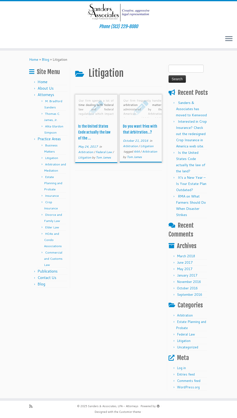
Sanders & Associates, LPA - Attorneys (113, 406)
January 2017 (187, 275)
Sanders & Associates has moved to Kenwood (191, 109)
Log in (181, 368)
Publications (48, 271)
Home (33, 59)
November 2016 (189, 281)
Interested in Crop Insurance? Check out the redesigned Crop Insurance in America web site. (191, 134)
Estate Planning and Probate (53, 183)
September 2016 (189, 294)
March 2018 (186, 256)
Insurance (52, 196)
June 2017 (185, 262)
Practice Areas (49, 138)
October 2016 (187, 288)
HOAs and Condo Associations (53, 240)
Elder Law (52, 227)
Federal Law (104, 152)
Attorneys (46, 94)
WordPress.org (188, 387)
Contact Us (47, 277)
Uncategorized (187, 347)
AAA (137, 151)
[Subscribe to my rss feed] (32, 406)
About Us (46, 88)
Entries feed (186, 374)
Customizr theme (130, 412)
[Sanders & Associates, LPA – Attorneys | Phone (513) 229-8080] (118, 12)
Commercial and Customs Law (53, 258)
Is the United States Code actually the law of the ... (94, 132)
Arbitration (86, 152)
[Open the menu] (229, 39)
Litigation (51, 158)
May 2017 (184, 269)
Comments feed (188, 380)
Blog (45, 59)
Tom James (103, 157)
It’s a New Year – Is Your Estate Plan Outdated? (191, 183)
